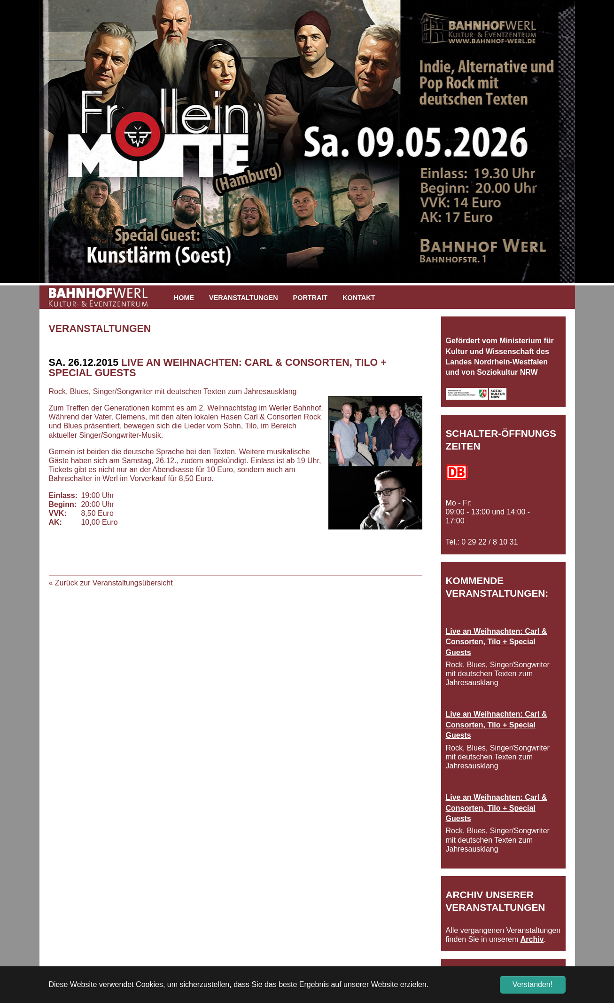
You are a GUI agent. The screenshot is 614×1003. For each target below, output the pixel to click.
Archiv (532, 939)
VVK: (58, 513)
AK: (55, 522)
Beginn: (63, 504)
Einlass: (63, 495)
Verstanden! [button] (532, 984)
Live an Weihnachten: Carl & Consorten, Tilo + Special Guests (496, 641)
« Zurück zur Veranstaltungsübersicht (111, 583)
